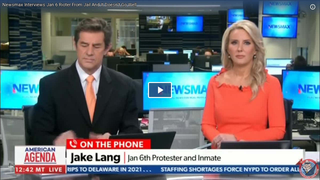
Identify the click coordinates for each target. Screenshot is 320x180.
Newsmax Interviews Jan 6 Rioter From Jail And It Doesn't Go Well (69, 4)
